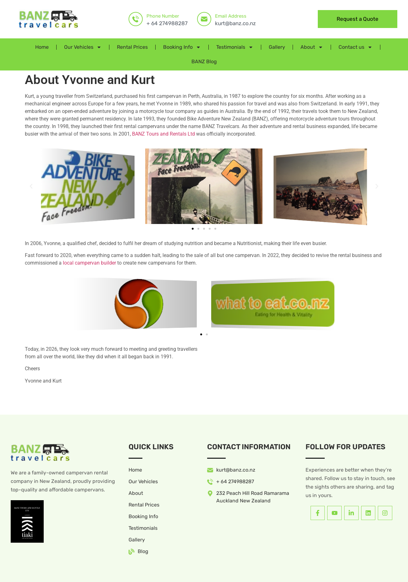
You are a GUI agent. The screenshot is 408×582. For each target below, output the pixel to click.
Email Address (230, 16)
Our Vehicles (83, 47)
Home (42, 47)
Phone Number (162, 16)
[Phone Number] (136, 19)
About (311, 47)
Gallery (277, 47)
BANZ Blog (204, 61)
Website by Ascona (135, 570)
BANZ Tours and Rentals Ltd (163, 134)
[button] (31, 186)
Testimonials (234, 47)
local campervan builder (89, 263)
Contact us (355, 47)
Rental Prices (132, 47)
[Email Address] (204, 19)
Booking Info (182, 47)
